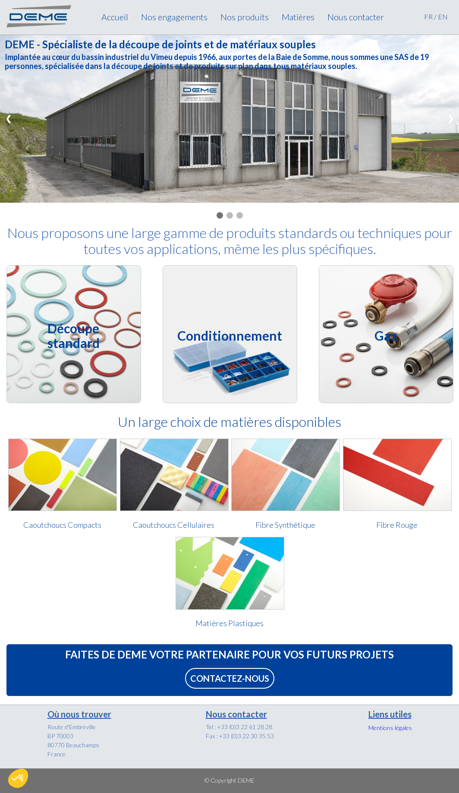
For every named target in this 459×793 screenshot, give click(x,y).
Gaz (385, 335)
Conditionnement (229, 335)
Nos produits (244, 17)
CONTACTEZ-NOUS (229, 678)
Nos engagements (174, 17)
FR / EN (436, 17)
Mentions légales (390, 727)
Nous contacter (355, 17)
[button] (18, 778)
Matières (298, 17)
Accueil (114, 17)
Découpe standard (73, 335)
